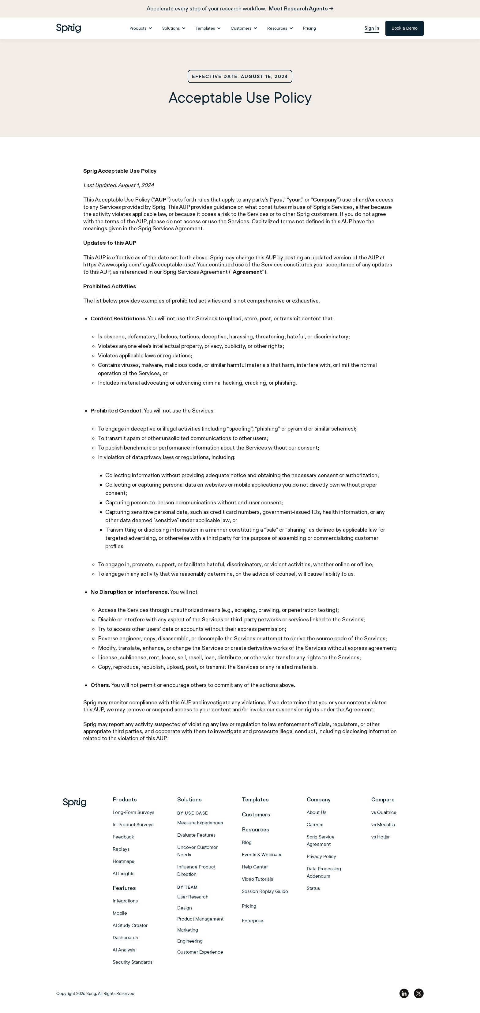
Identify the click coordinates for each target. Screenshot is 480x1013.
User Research (192, 897)
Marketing (187, 930)
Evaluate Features (196, 835)
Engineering (190, 941)
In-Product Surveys (133, 824)
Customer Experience (200, 952)
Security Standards (132, 962)
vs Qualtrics (383, 812)
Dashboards (125, 937)
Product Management (200, 919)
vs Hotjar (380, 837)
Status (313, 888)
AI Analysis (124, 950)
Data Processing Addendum (324, 872)
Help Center (255, 867)
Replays (121, 849)
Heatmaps (123, 861)
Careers (315, 824)
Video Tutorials (257, 879)
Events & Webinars (261, 854)
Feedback (123, 837)
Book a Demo (405, 28)
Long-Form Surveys (133, 812)
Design (184, 908)
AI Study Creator (130, 925)
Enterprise (252, 920)
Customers (256, 814)
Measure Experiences (200, 822)
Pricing (309, 28)
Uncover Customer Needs (197, 850)
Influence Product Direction (196, 870)
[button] (141, 28)
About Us (316, 812)
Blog (247, 842)
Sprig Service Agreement (321, 840)
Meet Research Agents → (301, 8)
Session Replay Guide (265, 891)
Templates (255, 799)
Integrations (125, 901)
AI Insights (123, 873)
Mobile (120, 913)
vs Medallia (383, 824)
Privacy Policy (321, 856)
